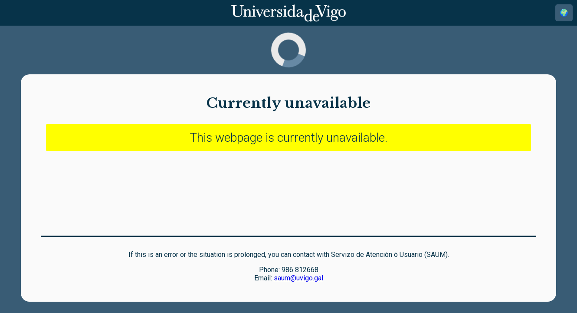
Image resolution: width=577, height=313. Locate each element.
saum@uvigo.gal (298, 278)
